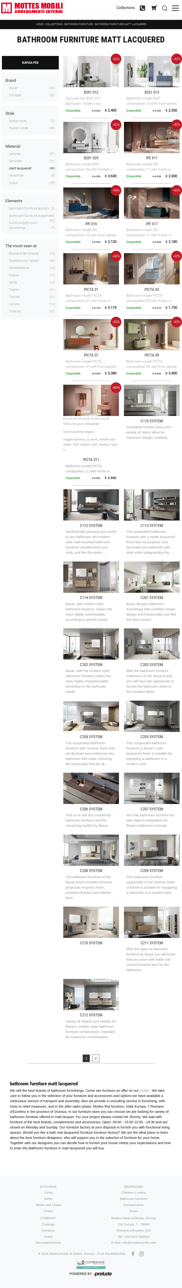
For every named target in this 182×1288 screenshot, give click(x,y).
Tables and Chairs (48, 1205)
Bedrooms (133, 1186)
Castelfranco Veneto (24, 261)
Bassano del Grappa (24, 253)
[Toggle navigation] (175, 8)
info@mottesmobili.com (139, 1242)
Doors (133, 1211)
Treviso (14, 297)
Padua (14, 275)
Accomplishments (48, 1242)
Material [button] (12, 146)
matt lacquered (20, 168)
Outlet (145, 1090)
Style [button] (9, 113)
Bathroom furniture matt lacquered (120, 24)
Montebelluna (19, 268)
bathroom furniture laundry (29, 208)
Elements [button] (13, 200)
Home (39, 24)
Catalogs (48, 1224)
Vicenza (15, 311)
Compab (15, 95)
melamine (16, 175)
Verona (14, 304)
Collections (54, 24)
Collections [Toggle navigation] (126, 7)
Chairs (48, 1211)
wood (13, 183)
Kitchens (48, 1186)
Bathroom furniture (78, 24)
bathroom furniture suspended (31, 216)
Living (48, 1192)
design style (17, 121)
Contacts (48, 1230)
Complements (134, 1205)
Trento (14, 290)
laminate (15, 161)
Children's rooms (134, 1192)
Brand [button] (10, 80)
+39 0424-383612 (136, 1236)
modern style (18, 128)
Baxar (13, 88)
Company (48, 1218)
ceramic (15, 154)
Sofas (48, 1199)
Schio (13, 282)
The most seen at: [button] (21, 245)
